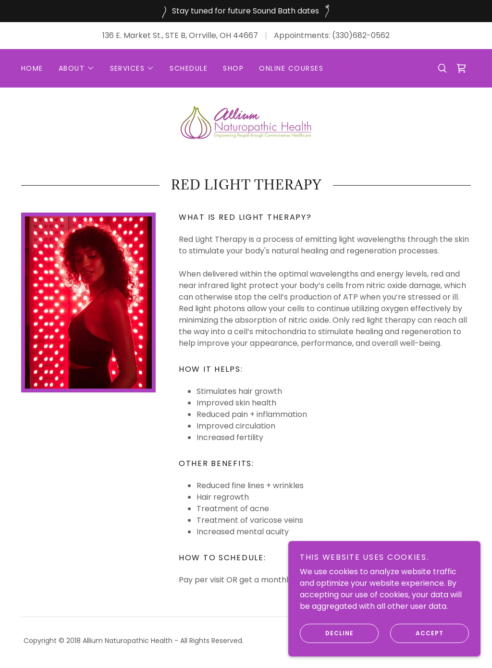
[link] (461, 68)
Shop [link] (233, 68)
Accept (416, 633)
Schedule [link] (189, 68)
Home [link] (32, 68)
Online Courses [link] (291, 68)
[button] (77, 68)
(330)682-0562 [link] (361, 35)
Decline (327, 633)
